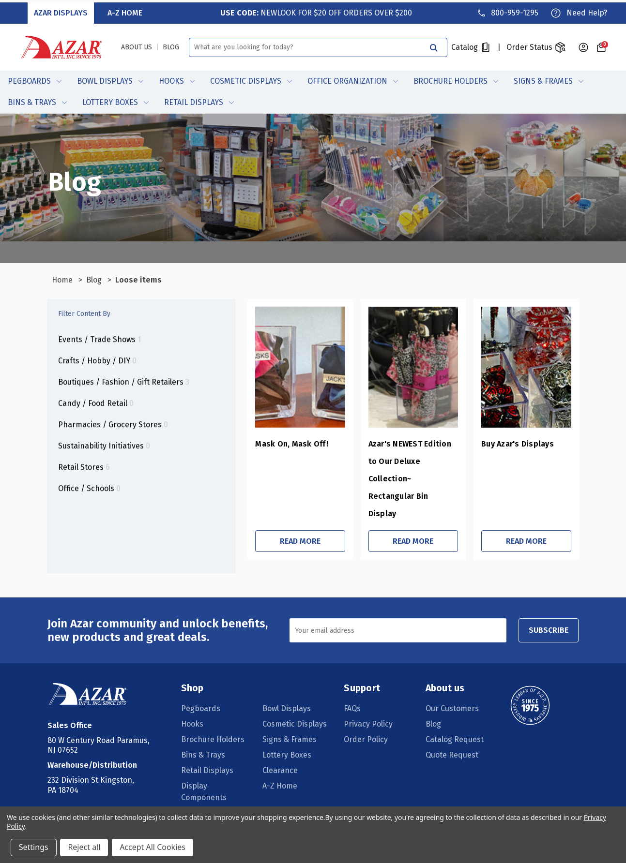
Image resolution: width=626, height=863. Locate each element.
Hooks (177, 79)
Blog (433, 690)
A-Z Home (125, 10)
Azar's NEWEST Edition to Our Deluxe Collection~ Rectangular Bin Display (386, 463)
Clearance (280, 737)
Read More (264, 507)
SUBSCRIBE (547, 596)
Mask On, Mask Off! (249, 445)
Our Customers (451, 675)
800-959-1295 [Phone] (514, 10)
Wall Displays (205, 795)
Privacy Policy (368, 690)
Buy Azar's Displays (502, 445)
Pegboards (34, 79)
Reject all (84, 847)
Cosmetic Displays (251, 79)
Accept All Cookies (153, 847)
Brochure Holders (455, 79)
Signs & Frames (548, 79)
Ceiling (194, 779)
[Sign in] (583, 45)
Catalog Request (454, 706)
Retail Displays (199, 100)
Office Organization (352, 79)
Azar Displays (62, 10)
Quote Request (451, 721)
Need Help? (586, 10)
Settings (33, 847)
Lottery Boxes (115, 100)
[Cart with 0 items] (601, 45)
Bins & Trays (37, 100)
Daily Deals (282, 795)
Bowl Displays (110, 79)
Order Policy (366, 706)
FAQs (352, 675)
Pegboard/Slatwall (296, 779)
